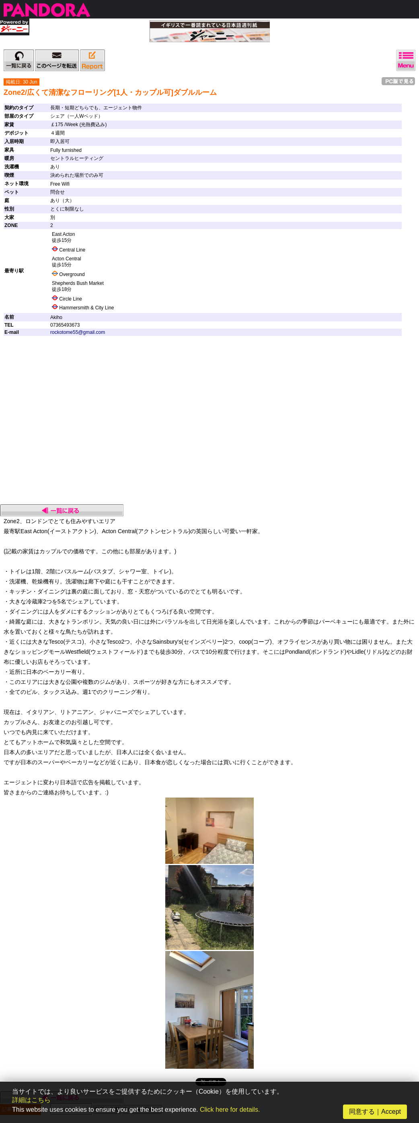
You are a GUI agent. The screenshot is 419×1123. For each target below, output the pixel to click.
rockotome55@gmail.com (77, 332)
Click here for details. (230, 1109)
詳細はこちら (31, 1099)
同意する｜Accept (375, 1111)
